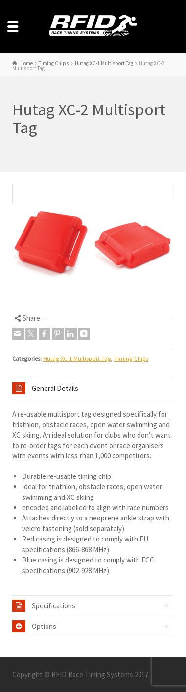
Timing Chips (131, 358)
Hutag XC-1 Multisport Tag (77, 358)
